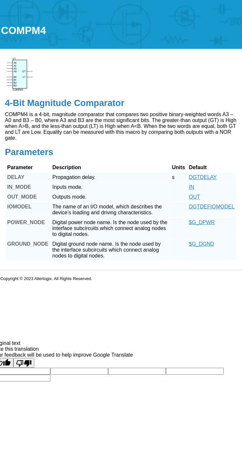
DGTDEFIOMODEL (212, 206)
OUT (194, 197)
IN (191, 187)
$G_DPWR (202, 222)
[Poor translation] (23, 363)
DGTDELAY (203, 177)
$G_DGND (201, 244)
